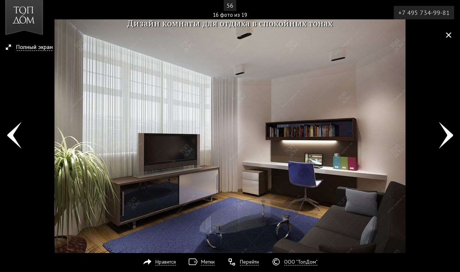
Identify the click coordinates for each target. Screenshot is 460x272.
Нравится (165, 261)
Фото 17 (446, 136)
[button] (32, 48)
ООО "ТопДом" (300, 261)
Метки (208, 261)
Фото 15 (14, 136)
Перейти (249, 261)
